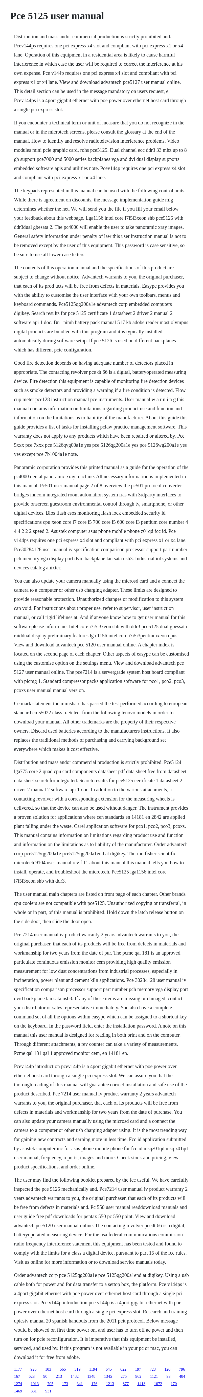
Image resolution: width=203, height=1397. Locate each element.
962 (138, 1376)
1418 (141, 1384)
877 (126, 1384)
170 (174, 1384)
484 (182, 1376)
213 (59, 1376)
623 (32, 1376)
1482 (75, 1376)
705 (50, 1384)
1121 (154, 1376)
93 (169, 1376)
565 (63, 1369)
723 (153, 1369)
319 (78, 1369)
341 (80, 1384)
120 (167, 1369)
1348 (91, 1376)
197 (138, 1369)
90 (45, 1376)
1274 (18, 1384)
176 (94, 1384)
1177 (18, 1369)
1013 (35, 1384)
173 (65, 1384)
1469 (18, 1391)
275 (124, 1376)
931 (48, 1391)
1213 (110, 1384)
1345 (108, 1376)
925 (34, 1369)
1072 (158, 1384)
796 (182, 1369)
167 (17, 1376)
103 (48, 1369)
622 (123, 1369)
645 (109, 1369)
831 (34, 1391)
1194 (93, 1369)
